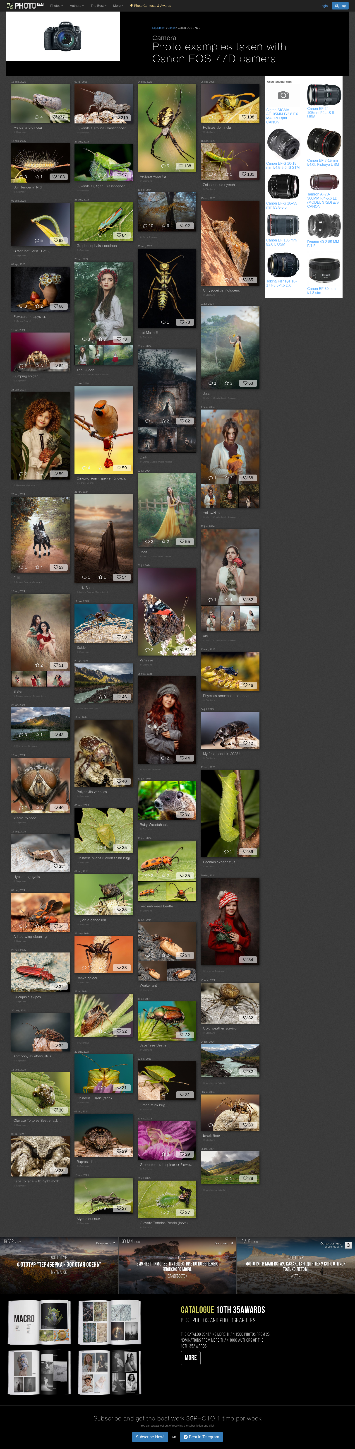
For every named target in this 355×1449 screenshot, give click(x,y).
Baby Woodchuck (154, 825)
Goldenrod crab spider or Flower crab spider (167, 1165)
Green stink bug (152, 1105)
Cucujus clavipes (27, 997)
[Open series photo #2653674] (17, 679)
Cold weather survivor (220, 1028)
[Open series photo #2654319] (152, 891)
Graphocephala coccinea (97, 246)
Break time (211, 1135)
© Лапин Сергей (22, 321)
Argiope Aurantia (153, 176)
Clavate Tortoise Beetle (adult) (38, 1120)
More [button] (118, 5)
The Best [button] (98, 5)
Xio (205, 636)
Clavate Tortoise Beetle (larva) (164, 1223)
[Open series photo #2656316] (96, 355)
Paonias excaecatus (219, 862)
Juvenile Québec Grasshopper (101, 186)
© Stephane (20, 132)
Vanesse (146, 660)
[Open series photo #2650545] (249, 618)
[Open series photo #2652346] (210, 496)
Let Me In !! (149, 333)
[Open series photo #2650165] (181, 971)
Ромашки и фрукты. (30, 316)
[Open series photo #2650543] (211, 618)
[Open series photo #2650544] (230, 618)
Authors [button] (77, 5)
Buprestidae (86, 1162)
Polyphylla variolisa (92, 792)
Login (324, 5)
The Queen (85, 370)
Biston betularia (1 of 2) (32, 251)
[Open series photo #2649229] (167, 439)
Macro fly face (25, 818)
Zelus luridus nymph (219, 185)
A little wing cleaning (30, 936)
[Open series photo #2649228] (147, 439)
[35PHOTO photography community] (24, 6)
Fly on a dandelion (91, 920)
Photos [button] (56, 5)
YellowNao (211, 513)
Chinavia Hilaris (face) (94, 1098)
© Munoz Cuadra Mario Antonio (93, 375)
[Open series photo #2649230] (186, 439)
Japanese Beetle (153, 1045)
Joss (206, 393)
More (191, 1358)
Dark (143, 457)
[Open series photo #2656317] (118, 355)
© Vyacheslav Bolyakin (88, 709)
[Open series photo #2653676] (58, 679)
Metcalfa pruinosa (28, 127)
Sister (18, 691)
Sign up (340, 5)
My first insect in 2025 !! (222, 754)
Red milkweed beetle (156, 906)
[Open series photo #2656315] (82, 355)
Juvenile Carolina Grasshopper (101, 128)
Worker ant (148, 985)
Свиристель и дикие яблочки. (101, 478)
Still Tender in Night (29, 187)
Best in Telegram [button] (201, 1437)
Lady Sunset (86, 588)
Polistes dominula (217, 127)
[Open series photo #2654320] (181, 891)
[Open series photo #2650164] (152, 971)
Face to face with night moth (36, 1181)
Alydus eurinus (88, 1219)
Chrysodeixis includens (221, 290)
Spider (82, 647)
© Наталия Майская (24, 486)
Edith (18, 578)
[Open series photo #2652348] (249, 496)
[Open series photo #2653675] (34, 679)
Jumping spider (26, 376)
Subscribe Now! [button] (150, 1437)
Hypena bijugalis (27, 877)
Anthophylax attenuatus (32, 1056)
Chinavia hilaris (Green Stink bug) (103, 858)
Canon (171, 27)
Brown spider (87, 978)
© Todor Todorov (148, 237)
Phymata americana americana (227, 696)
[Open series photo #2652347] (229, 496)
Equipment (158, 27)
